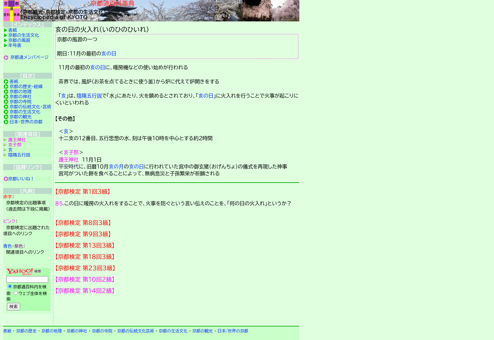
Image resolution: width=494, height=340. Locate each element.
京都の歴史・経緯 (26, 86)
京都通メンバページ (29, 57)
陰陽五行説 (89, 95)
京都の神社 (20, 96)
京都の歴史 (26, 331)
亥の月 (116, 166)
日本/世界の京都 (232, 331)
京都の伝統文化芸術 (135, 331)
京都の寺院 (20, 101)
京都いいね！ (21, 179)
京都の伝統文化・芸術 (30, 107)
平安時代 (69, 166)
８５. (59, 203)
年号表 (14, 45)
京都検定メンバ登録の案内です (177, 310)
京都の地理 (20, 91)
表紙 (12, 30)
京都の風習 (19, 40)
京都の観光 (20, 117)
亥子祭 (71, 152)
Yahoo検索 (27, 290)
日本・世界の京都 (26, 122)
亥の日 (108, 53)
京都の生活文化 (23, 35)
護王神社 (69, 159)
